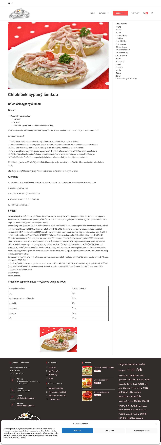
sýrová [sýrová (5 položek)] (134, 408)
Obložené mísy (121, 58)
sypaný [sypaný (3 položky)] (122, 408)
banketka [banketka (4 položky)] (132, 367)
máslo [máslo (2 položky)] (139, 391)
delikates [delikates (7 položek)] (134, 378)
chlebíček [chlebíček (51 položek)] (134, 373)
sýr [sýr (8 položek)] (128, 408)
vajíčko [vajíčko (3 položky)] (122, 416)
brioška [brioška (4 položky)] (141, 367)
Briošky (118, 32)
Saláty (51, 381)
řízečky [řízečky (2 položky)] (136, 417)
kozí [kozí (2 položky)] (135, 387)
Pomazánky (120, 64)
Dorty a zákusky (121, 38)
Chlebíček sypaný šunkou (20, 119)
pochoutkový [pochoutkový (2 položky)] (124, 399)
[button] (156, 423)
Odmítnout (109, 430)
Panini (118, 61)
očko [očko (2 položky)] (131, 395)
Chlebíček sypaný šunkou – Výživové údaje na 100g (33, 128)
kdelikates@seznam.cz (26, 401)
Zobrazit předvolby (142, 430)
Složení (16, 125)
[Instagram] (9, 3)
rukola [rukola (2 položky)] (130, 404)
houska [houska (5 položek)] (140, 382)
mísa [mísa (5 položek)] (145, 390)
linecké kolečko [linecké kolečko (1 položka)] (124, 391)
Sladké (118, 67)
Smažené (119, 70)
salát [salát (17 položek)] (137, 403)
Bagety (118, 29)
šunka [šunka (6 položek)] (143, 416)
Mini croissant (121, 47)
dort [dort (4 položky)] (142, 378)
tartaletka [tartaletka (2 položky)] (143, 409)
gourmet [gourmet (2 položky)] (122, 382)
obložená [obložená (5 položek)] (123, 395)
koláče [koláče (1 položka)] (129, 387)
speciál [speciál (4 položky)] (145, 403)
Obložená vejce (121, 50)
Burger (118, 35)
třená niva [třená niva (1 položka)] (143, 412)
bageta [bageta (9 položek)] (123, 366)
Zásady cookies (54, 402)
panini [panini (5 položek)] (137, 395)
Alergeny (17, 122)
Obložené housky (122, 55)
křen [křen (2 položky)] (147, 387)
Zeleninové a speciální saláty (126, 82)
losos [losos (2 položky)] (133, 391)
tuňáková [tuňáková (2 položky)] (128, 412)
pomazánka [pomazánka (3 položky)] (136, 399)
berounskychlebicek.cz (25, 408)
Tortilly (118, 73)
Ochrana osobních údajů (57, 395)
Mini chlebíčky (121, 44)
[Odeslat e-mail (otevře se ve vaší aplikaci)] (12, 3)
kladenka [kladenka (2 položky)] (122, 387)
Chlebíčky (119, 41)
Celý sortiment (121, 26)
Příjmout (77, 430)
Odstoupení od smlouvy (57, 398)
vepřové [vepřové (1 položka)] (129, 417)
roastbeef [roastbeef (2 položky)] (123, 404)
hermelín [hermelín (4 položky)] (131, 382)
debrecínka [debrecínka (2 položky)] (123, 378)
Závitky (118, 79)
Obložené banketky (123, 53)
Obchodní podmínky (56, 391)
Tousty (118, 76)
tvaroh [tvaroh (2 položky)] (135, 412)
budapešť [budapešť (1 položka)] (122, 373)
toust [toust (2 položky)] (121, 412)
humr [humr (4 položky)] (147, 382)
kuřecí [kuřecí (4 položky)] (141, 386)
